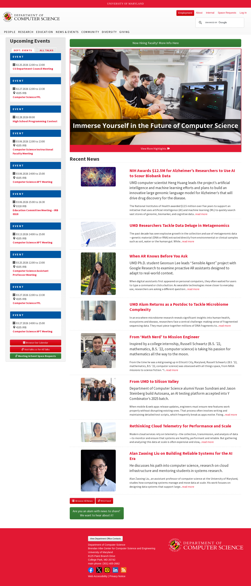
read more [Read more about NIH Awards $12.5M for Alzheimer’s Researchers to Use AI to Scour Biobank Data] (201, 214)
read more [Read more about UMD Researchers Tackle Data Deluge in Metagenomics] (188, 241)
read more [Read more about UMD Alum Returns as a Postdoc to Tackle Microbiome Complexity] (225, 325)
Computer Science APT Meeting (32, 181)
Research (25, 32)
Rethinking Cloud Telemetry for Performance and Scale (180, 426)
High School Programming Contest (35, 121)
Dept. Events (24, 50)
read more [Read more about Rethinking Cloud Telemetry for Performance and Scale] (207, 442)
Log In (243, 12)
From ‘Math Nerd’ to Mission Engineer (164, 336)
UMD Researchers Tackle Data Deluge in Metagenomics (179, 225)
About (199, 12)
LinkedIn (115, 570)
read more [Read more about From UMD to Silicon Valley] (231, 414)
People (10, 32)
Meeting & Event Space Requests (35, 356)
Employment (185, 12)
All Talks (47, 50)
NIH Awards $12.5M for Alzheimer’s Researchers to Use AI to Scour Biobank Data (182, 173)
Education (44, 32)
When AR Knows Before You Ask (159, 256)
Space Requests (227, 12)
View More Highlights (155, 148)
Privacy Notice (117, 576)
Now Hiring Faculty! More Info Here (155, 43)
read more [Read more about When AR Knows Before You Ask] (193, 289)
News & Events (67, 32)
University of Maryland (125, 3)
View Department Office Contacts (105, 538)
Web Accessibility (97, 576)
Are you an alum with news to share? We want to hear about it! (97, 513)
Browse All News (82, 500)
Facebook (91, 570)
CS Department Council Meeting (33, 68)
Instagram (107, 570)
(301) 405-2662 (111, 563)
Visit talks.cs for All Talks (35, 349)
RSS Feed (104, 500)
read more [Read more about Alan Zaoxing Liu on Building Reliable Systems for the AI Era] (188, 486)
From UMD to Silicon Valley (154, 381)
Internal (210, 12)
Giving (124, 32)
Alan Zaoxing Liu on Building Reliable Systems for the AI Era (181, 456)
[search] (219, 22)
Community (90, 32)
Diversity (109, 32)
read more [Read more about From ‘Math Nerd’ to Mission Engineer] (172, 370)
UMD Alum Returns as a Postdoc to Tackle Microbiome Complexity (179, 307)
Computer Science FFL (27, 97)
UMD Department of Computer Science (31, 17)
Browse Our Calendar (35, 342)
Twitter (99, 570)
